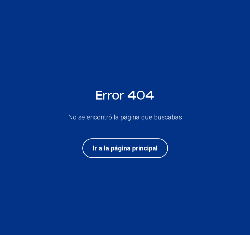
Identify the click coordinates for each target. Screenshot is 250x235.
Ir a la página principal (125, 148)
